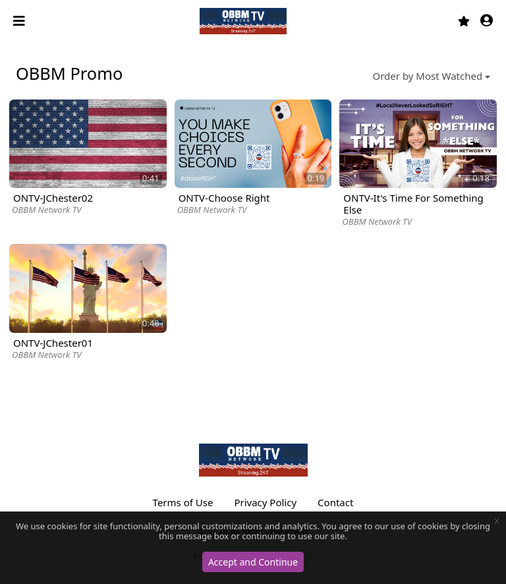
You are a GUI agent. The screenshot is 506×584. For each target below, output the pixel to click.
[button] (486, 21)
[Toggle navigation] (20, 21)
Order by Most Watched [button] (428, 75)
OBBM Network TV (47, 210)
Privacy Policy (265, 502)
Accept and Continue (253, 562)
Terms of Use (183, 502)
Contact (335, 502)
